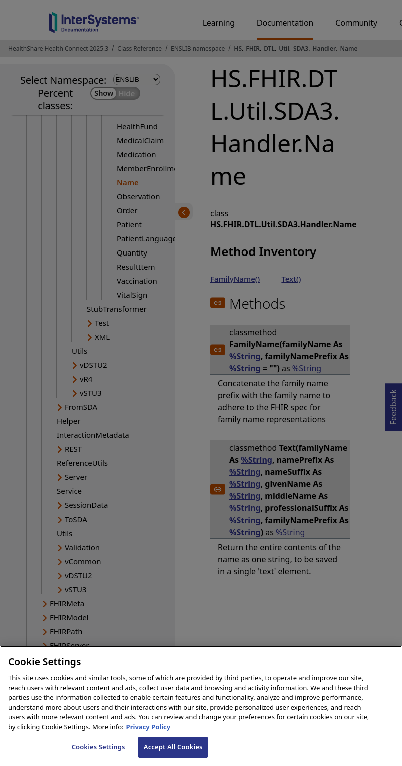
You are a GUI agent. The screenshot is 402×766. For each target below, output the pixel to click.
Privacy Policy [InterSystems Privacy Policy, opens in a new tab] (148, 738)
